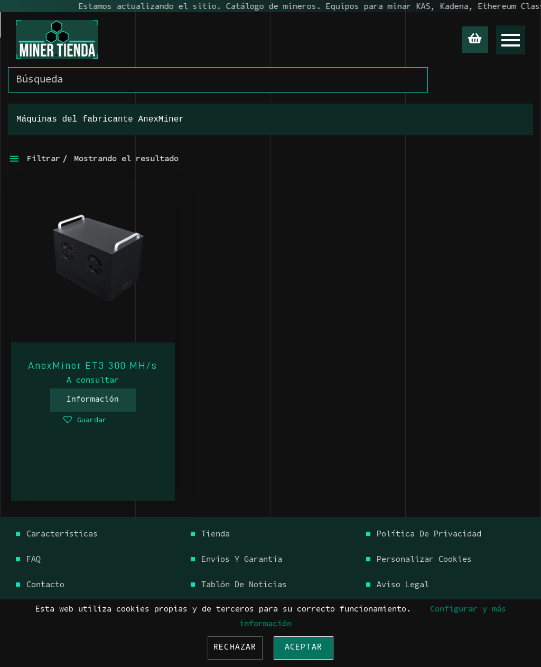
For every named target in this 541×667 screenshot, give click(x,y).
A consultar (93, 381)
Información (93, 400)
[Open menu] (510, 39)
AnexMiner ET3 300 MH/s (92, 365)
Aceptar (303, 648)
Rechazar (235, 648)
